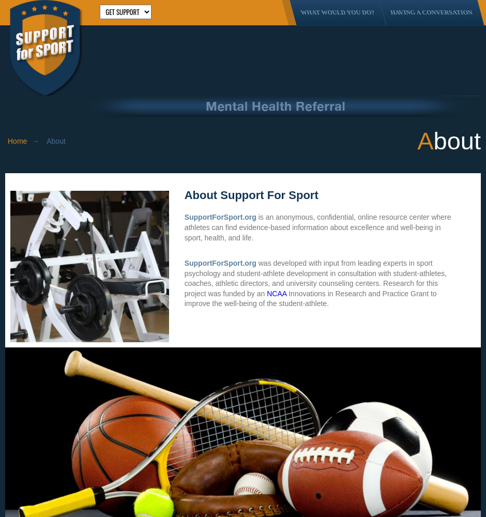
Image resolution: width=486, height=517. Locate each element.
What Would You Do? (337, 12)
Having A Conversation (432, 12)
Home (17, 141)
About (56, 141)
